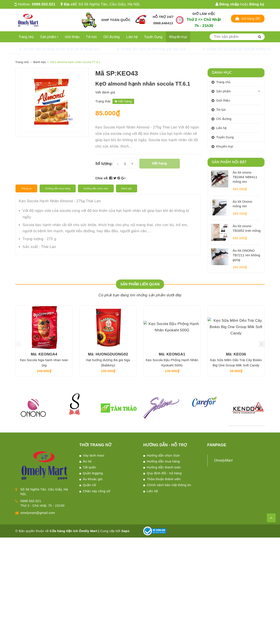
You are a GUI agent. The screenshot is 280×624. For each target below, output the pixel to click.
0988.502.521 (43, 4)
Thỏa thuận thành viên (164, 479)
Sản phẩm (49, 37)
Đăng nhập (227, 4)
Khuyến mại (178, 37)
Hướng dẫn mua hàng (163, 461)
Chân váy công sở (96, 491)
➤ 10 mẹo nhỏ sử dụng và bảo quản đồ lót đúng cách (59, 49)
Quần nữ (89, 485)
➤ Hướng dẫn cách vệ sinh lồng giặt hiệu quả (151, 49)
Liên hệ (132, 37)
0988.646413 (163, 23)
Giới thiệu (72, 37)
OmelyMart (223, 460)
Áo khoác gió (93, 479)
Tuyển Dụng (153, 37)
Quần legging (93, 473)
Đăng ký (256, 4)
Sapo (125, 531)
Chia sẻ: (101, 178)
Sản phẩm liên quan (140, 284)
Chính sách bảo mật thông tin (169, 485)
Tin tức (91, 37)
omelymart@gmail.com (37, 513)
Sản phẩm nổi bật (229, 162)
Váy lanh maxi (93, 455)
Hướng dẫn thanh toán (164, 467)
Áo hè (87, 461)
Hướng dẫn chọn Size (163, 455)
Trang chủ (26, 37)
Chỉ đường (111, 37)
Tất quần (89, 467)
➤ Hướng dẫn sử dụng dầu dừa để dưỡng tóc (236, 49)
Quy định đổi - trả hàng (164, 473)
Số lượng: (104, 164)
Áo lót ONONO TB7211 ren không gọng (246, 255)
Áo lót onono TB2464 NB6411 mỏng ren (245, 177)
